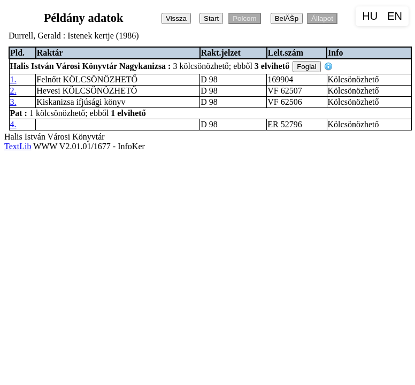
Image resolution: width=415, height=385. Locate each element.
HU (370, 16)
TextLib (17, 146)
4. (13, 124)
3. (13, 101)
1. (13, 79)
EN (394, 16)
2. (13, 90)
